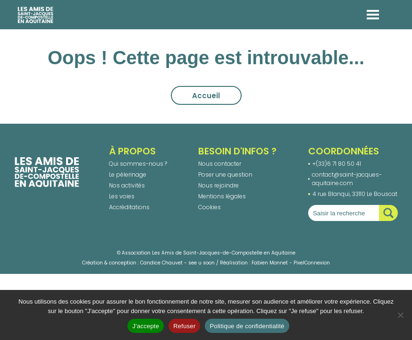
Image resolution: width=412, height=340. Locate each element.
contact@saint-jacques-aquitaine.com (347, 178)
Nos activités (127, 185)
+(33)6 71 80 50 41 (336, 164)
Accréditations (129, 207)
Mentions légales (222, 196)
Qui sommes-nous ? (138, 164)
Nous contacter (219, 164)
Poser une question (225, 174)
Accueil (206, 96)
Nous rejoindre (218, 185)
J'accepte (145, 326)
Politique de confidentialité (247, 326)
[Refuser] (400, 315)
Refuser (184, 326)
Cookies (209, 207)
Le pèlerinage (127, 174)
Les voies (122, 196)
